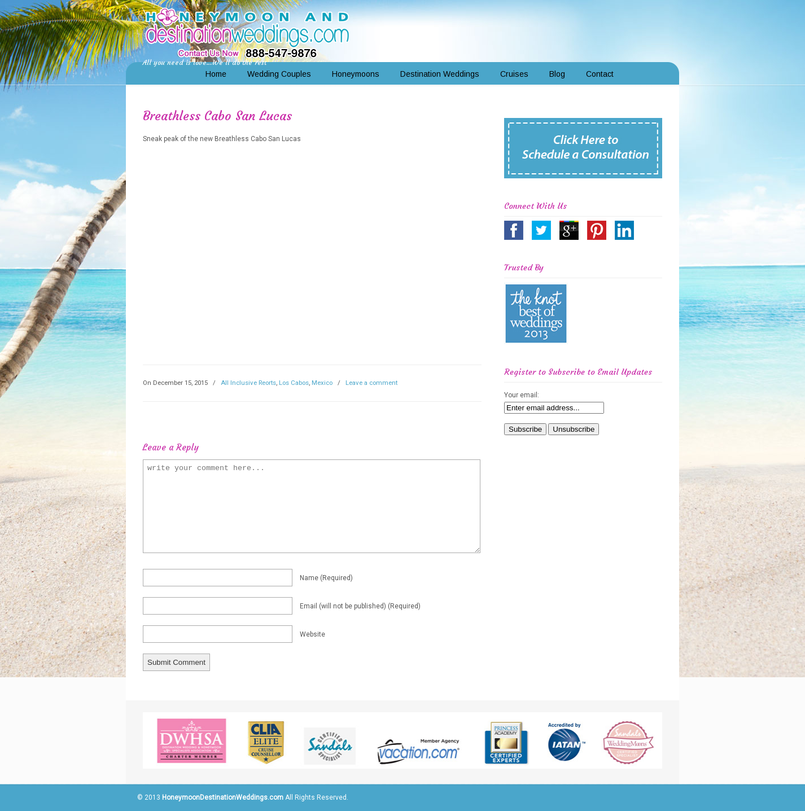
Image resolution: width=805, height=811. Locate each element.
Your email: (521, 395)
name (326, 578)
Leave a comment (371, 383)
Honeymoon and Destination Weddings (247, 31)
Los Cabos (294, 383)
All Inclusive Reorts (248, 383)
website (312, 634)
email (360, 606)
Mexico (322, 383)
